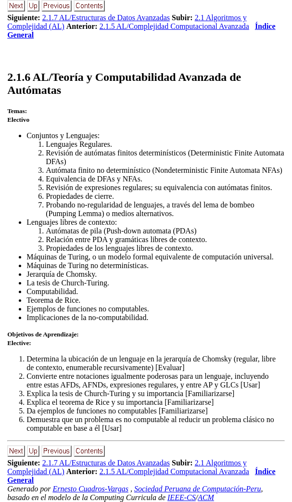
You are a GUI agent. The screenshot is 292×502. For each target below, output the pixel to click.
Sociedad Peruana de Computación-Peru (197, 489)
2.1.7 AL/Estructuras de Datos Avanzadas (106, 17)
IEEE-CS (181, 497)
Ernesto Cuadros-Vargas (90, 489)
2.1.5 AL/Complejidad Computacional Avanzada (174, 26)
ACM (206, 497)
